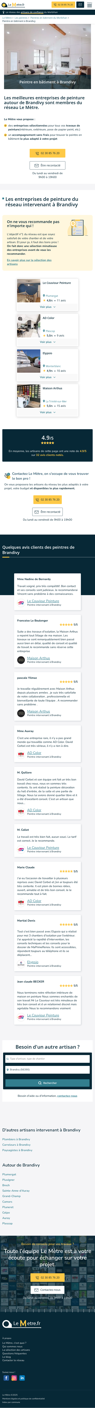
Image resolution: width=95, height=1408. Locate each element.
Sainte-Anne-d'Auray (15, 1191)
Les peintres (21, 17)
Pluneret (8, 1207)
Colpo (6, 1212)
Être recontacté (47, 165)
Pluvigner (8, 1180)
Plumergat (9, 1174)
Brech (6, 1185)
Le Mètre (7, 17)
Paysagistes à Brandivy (17, 1150)
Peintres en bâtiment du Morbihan (48, 17)
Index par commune (11, 1402)
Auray (6, 1218)
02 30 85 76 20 (47, 153)
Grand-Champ (11, 1196)
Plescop (7, 1223)
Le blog (6, 1357)
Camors (7, 1202)
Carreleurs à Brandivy (16, 1145)
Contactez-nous (47, 1290)
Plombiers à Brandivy (16, 1139)
